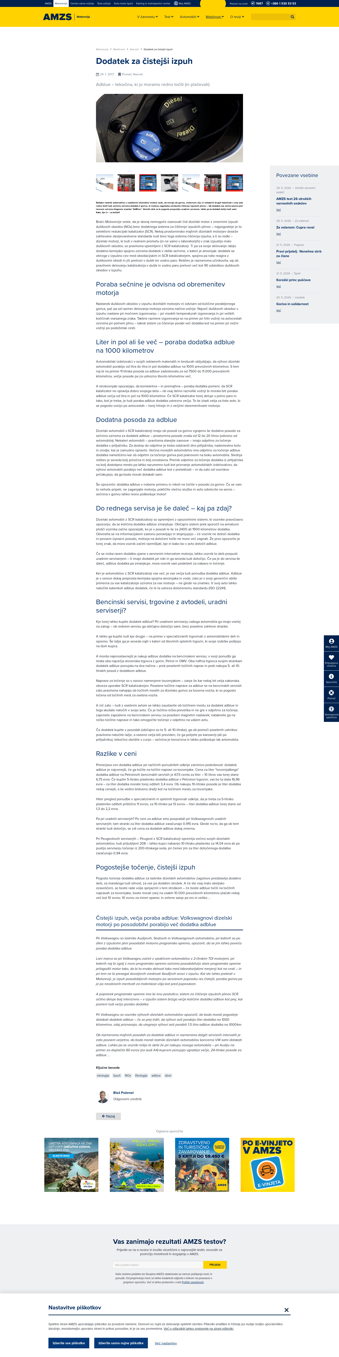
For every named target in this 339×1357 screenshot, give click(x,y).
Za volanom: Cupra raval (295, 227)
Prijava (215, 1265)
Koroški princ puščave (293, 279)
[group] (135, 183)
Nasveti (136, 49)
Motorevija (104, 49)
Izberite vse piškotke (69, 1343)
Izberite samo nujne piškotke (121, 1343)
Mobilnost (120, 49)
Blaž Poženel (123, 1092)
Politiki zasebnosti (193, 1282)
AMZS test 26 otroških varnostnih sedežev (293, 201)
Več (278, 210)
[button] (292, 17)
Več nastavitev (166, 1343)
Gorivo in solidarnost (292, 303)
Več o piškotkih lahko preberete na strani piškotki (198, 1328)
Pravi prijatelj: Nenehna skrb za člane (298, 253)
